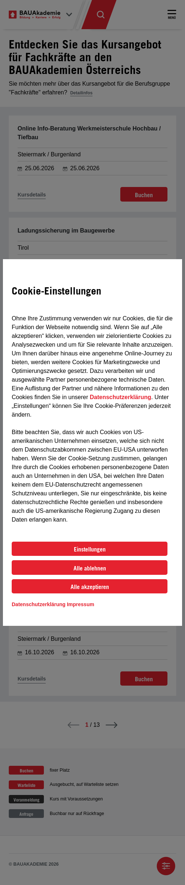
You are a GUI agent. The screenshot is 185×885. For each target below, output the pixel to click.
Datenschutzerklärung (120, 397)
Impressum (80, 604)
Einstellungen (90, 549)
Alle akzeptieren (90, 586)
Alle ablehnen (89, 568)
